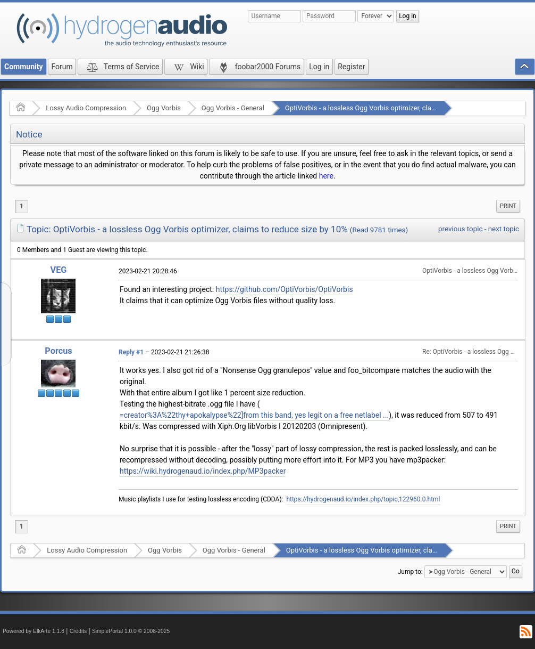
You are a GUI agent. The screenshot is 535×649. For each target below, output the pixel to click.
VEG (59, 270)
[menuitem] (508, 206)
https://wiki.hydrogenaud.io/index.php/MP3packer (203, 471)
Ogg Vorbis (164, 108)
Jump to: (410, 571)
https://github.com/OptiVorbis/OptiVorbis (284, 289)
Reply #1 (131, 352)
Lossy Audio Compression (86, 108)
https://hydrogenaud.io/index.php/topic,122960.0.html (363, 499)
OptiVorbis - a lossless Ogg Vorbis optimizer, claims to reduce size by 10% (398, 108)
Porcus (58, 351)
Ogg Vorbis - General (233, 108)
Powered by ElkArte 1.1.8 (33, 631)
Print (508, 205)
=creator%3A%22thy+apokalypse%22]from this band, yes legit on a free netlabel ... (254, 415)
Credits (78, 631)
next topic (503, 229)
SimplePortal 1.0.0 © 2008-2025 (131, 631)
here (326, 176)
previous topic (460, 229)
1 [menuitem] (21, 206)
